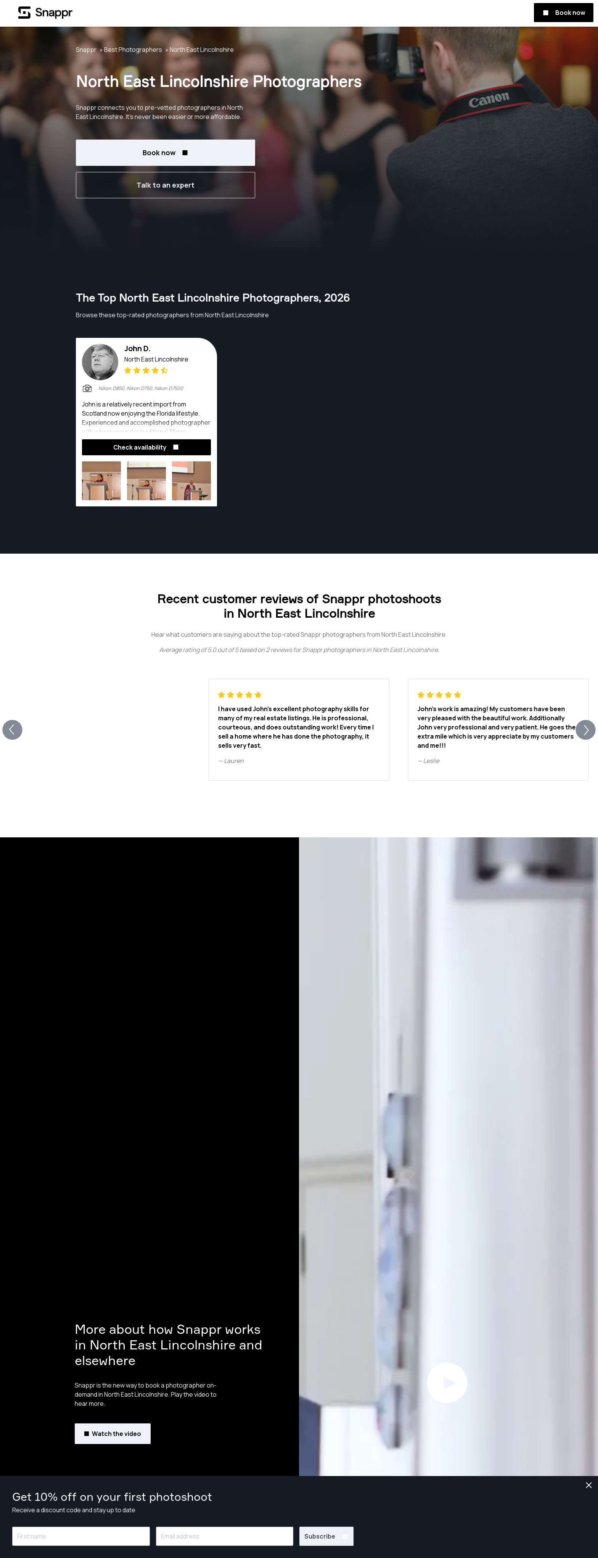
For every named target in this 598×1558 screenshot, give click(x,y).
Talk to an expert (166, 185)
